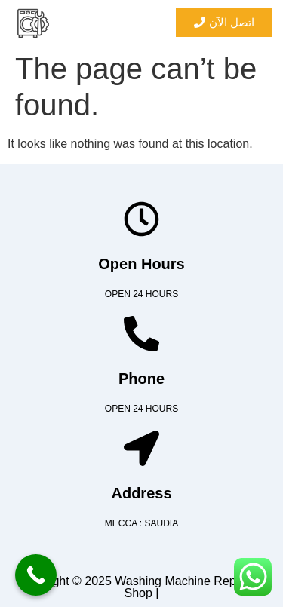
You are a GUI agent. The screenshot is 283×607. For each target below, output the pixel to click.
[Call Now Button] (36, 575)
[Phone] (141, 333)
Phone (141, 378)
